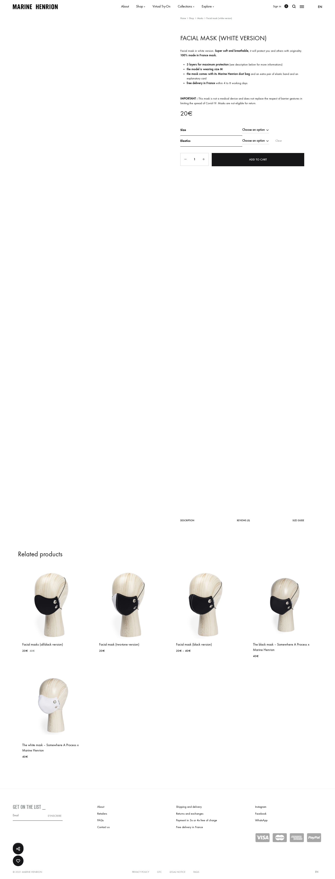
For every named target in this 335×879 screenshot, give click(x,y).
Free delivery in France (189, 827)
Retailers (102, 813)
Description (187, 520)
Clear (277, 140)
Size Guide (298, 520)
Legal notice (177, 871)
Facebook (260, 813)
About (125, 6)
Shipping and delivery (189, 807)
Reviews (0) (243, 520)
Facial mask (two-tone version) (119, 644)
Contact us (103, 827)
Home (183, 18)
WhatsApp (261, 820)
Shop (140, 6)
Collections (186, 6)
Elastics (185, 140)
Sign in (277, 6)
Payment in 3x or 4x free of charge (196, 820)
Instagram (260, 807)
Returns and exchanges (189, 813)
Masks (200, 18)
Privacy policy (140, 871)
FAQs (100, 820)
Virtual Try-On (161, 6)
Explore (208, 6)
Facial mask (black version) (194, 644)
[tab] (187, 521)
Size (183, 130)
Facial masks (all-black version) (42, 644)
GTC (159, 871)
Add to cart (258, 158)
